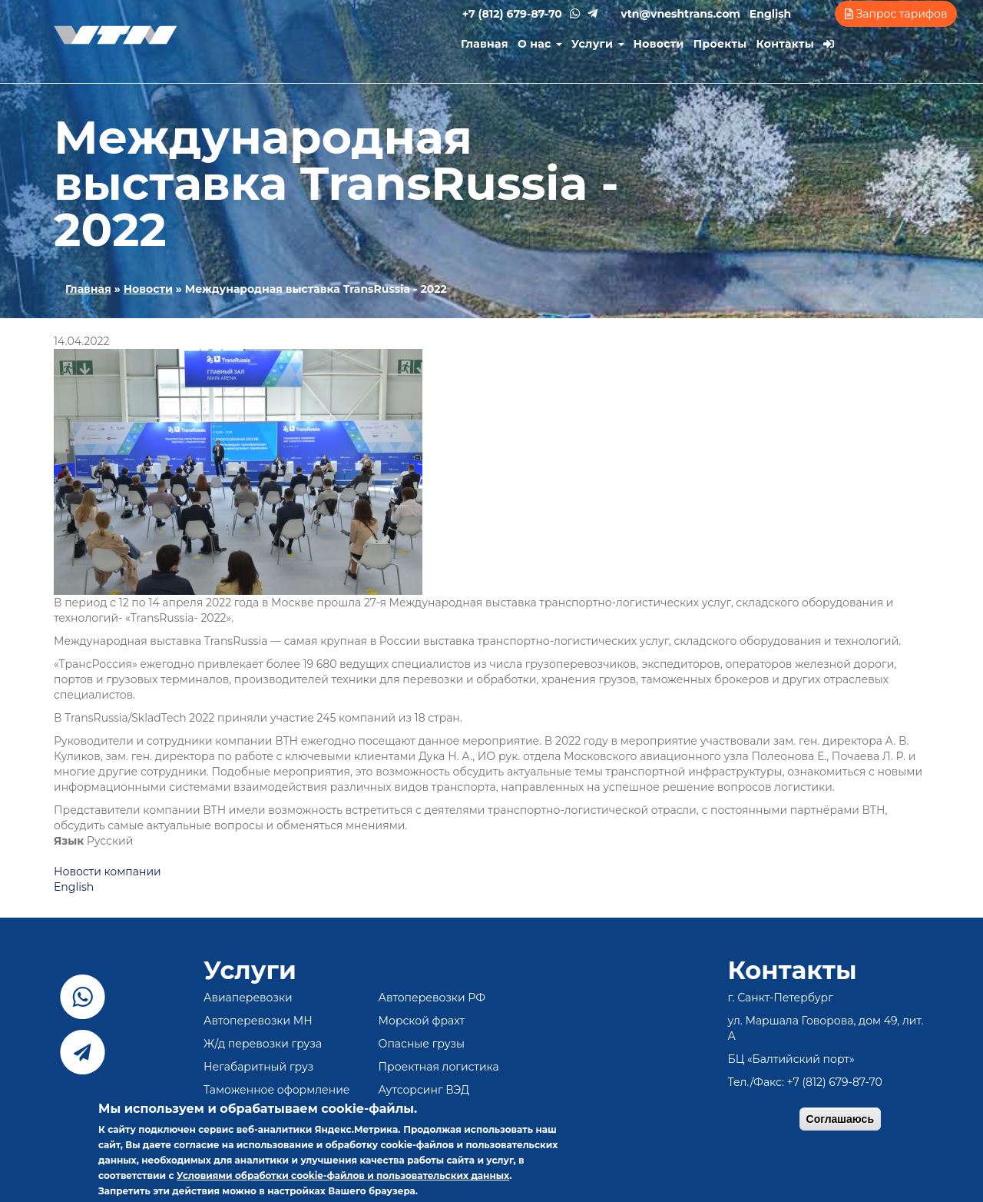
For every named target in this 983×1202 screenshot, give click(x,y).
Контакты (785, 44)
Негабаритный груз (258, 1067)
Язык (69, 841)
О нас (540, 44)
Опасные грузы (422, 1044)
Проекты (720, 44)
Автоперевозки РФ (432, 997)
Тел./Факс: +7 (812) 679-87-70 (805, 1082)
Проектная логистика (439, 1067)
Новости (659, 44)
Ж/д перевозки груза (263, 1044)
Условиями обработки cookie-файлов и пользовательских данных (343, 1175)
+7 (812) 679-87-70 (512, 14)
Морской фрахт (422, 1021)
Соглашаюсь (840, 1119)
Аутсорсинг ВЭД (424, 1090)
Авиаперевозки (248, 997)
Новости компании (107, 871)
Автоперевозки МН (258, 1021)
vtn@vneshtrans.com (680, 14)
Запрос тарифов (896, 14)
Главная (484, 44)
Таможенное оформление (277, 1090)
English (770, 14)
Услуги (597, 44)
